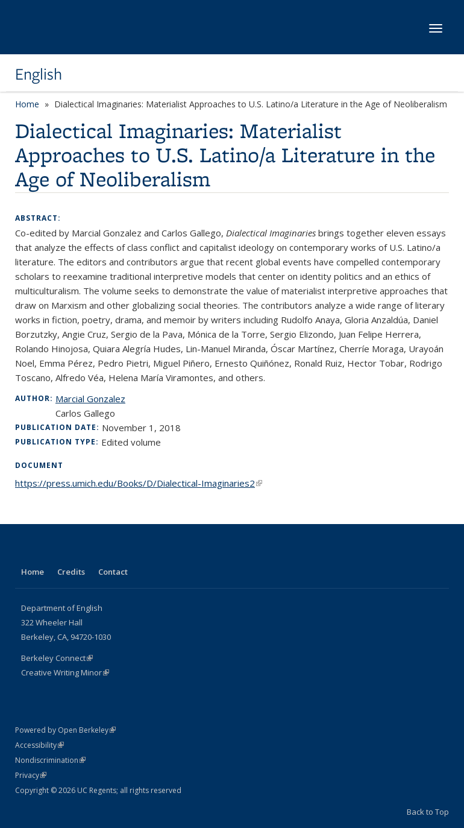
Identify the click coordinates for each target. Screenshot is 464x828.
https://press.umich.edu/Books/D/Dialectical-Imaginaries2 (138, 483)
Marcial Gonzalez (90, 399)
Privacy (30, 775)
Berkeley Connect (57, 658)
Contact (113, 571)
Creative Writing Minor (65, 672)
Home (27, 104)
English (38, 74)
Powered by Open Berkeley (65, 730)
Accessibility (39, 745)
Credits (71, 571)
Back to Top (428, 811)
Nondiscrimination (50, 760)
